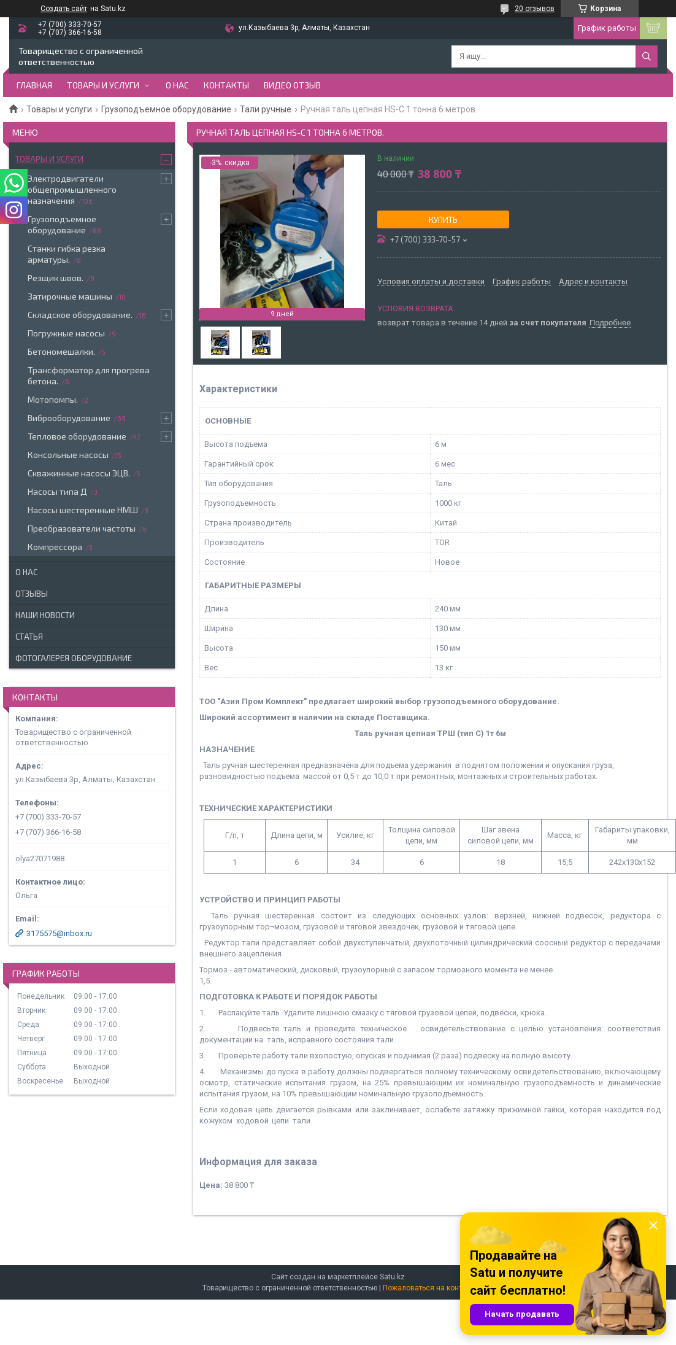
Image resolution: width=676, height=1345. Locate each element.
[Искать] (647, 56)
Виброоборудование (69, 418)
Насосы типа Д (57, 491)
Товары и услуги (103, 85)
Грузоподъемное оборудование (166, 109)
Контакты (226, 85)
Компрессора (55, 546)
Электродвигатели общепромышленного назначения (72, 189)
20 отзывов (535, 8)
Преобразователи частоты (82, 528)
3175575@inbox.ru (59, 933)
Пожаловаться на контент (428, 1288)
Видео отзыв (292, 85)
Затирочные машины (70, 296)
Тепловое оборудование (77, 436)
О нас (177, 85)
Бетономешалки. (61, 351)
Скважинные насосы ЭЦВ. (79, 473)
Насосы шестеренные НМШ (83, 510)
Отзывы (31, 594)
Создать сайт (63, 8)
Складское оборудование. (80, 314)
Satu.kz (392, 1277)
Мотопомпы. (53, 399)
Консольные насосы (68, 454)
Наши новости (45, 615)
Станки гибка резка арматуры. (67, 254)
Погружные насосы (66, 333)
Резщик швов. (55, 278)
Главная (34, 85)
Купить (443, 220)
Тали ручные (265, 109)
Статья (29, 636)
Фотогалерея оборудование (73, 658)
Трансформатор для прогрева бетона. (89, 375)
